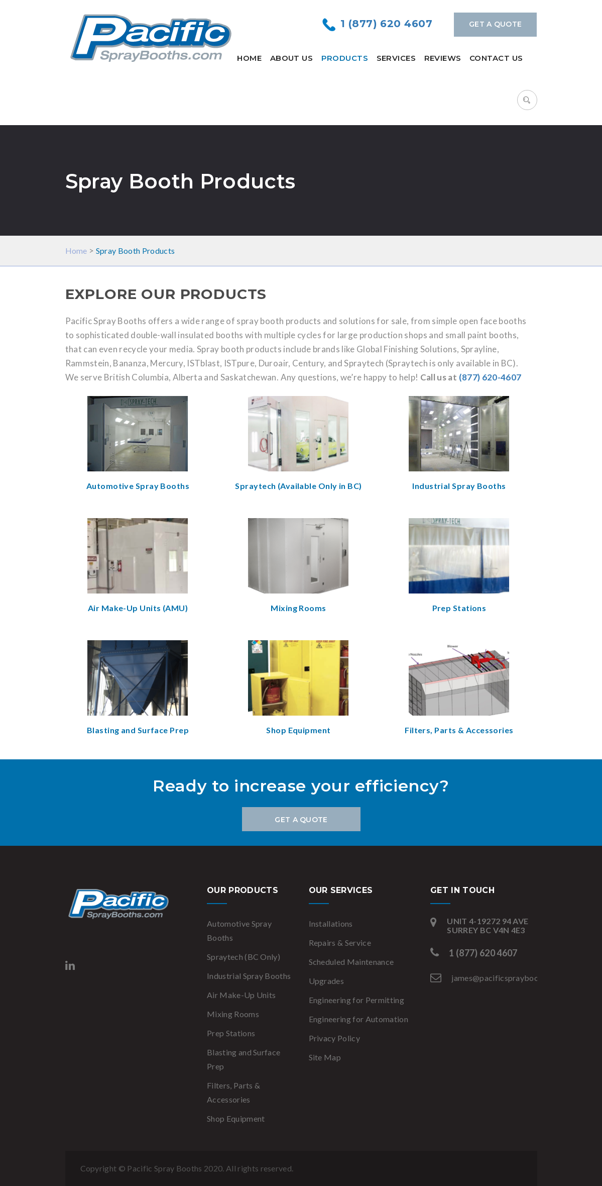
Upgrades (326, 980)
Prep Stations (231, 1033)
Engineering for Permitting (356, 1000)
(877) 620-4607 (490, 377)
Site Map (325, 1057)
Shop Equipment (236, 1118)
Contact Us (496, 58)
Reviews (442, 58)
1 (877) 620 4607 (386, 24)
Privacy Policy (334, 1038)
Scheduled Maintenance (351, 961)
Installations (331, 923)
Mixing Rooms (233, 1014)
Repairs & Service (340, 942)
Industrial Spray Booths (249, 975)
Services (396, 58)
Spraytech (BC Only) (243, 956)
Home (249, 58)
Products (345, 58)
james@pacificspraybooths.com (509, 977)
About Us (291, 58)
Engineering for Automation (358, 1019)
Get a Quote (495, 24)
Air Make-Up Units (241, 995)
